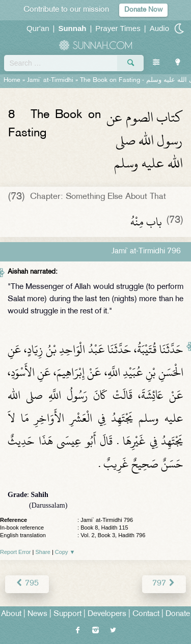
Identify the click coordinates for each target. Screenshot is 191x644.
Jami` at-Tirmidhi (50, 80)
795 (27, 584)
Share (43, 552)
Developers (107, 614)
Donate (178, 614)
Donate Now (143, 10)
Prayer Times (117, 28)
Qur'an (37, 28)
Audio (159, 28)
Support (67, 614)
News (37, 614)
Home (12, 80)
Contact (145, 614)
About (11, 614)
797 (164, 584)
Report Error (15, 552)
